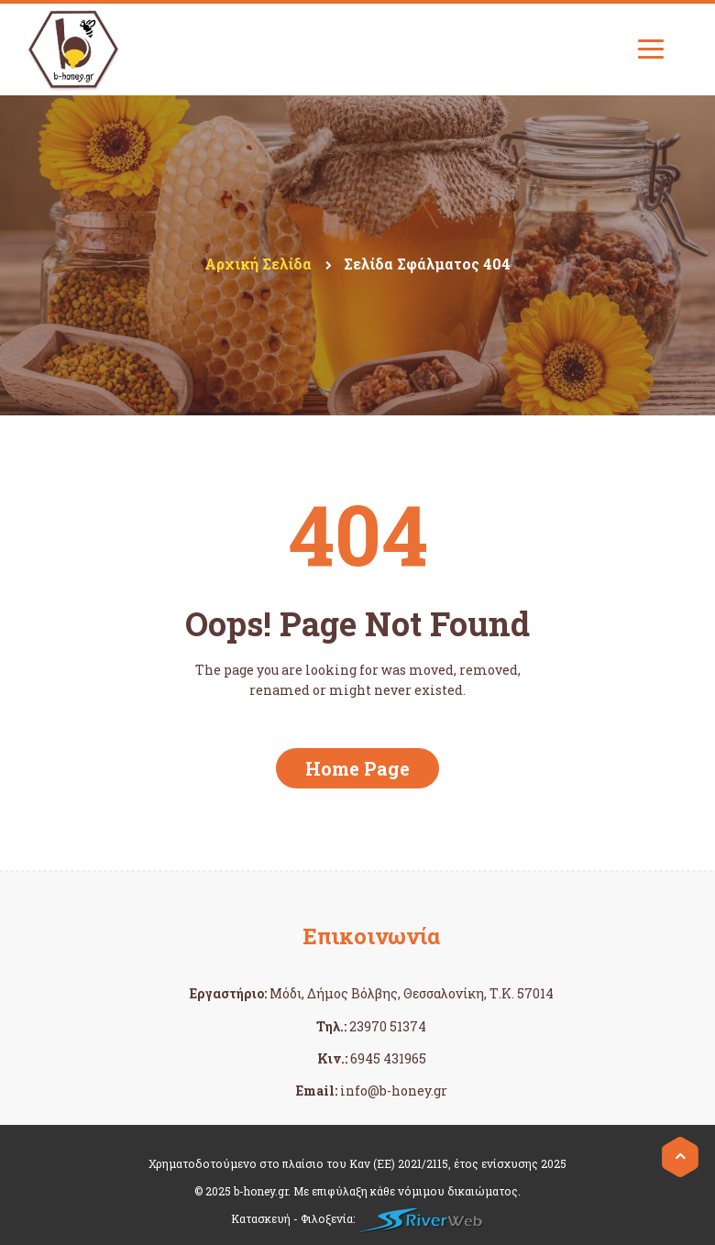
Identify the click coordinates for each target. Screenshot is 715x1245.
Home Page (357, 768)
